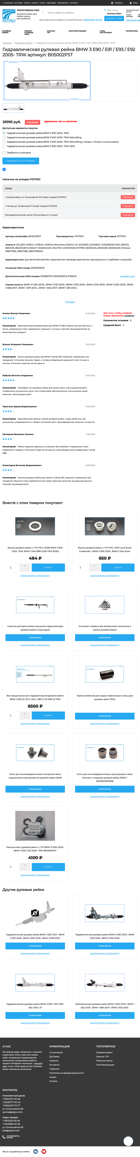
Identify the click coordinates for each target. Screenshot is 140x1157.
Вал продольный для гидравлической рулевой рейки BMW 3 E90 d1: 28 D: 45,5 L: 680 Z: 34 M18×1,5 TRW (35, 697)
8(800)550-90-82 (93, 20)
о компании (8, 3)
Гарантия (54, 1069)
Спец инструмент (106, 32)
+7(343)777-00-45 (11, 1102)
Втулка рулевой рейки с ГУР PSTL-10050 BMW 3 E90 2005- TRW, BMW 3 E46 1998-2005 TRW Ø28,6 (35, 549)
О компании (56, 1052)
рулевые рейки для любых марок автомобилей (27, 16)
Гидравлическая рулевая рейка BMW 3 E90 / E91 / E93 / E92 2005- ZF (35, 1006)
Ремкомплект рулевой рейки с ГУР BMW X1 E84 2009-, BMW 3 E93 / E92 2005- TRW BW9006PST (35, 849)
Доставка (54, 1056)
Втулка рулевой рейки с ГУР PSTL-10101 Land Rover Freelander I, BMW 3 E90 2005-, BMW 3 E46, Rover (105, 549)
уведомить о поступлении (21, 161)
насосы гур (51, 32)
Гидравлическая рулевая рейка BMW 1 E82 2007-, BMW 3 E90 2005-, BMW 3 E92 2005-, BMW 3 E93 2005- (35, 936)
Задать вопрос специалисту (35, 576)
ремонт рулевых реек (29, 32)
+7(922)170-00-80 (11, 1099)
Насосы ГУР (102, 1056)
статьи (42, 3)
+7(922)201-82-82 (11, 1120)
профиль (129, 315)
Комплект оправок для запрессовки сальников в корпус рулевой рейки (105, 628)
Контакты (54, 1064)
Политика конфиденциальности (66, 1073)
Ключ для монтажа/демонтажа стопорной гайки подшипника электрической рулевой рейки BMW (35, 776)
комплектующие (77, 31)
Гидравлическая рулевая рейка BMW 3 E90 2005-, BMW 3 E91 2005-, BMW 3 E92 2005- (104, 936)
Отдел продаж (129, 15)
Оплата (53, 1081)
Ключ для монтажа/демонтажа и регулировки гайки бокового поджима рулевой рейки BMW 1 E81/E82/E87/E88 (105, 777)
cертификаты (62, 3)
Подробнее (35, 638)
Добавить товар (114, 18)
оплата (27, 3)
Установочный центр (132, 11)
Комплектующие (105, 1064)
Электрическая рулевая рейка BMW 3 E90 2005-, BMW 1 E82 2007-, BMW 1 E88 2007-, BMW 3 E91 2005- (104, 1006)
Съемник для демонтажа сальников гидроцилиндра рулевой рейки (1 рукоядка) (35, 628)
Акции (52, 1077)
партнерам (51, 3)
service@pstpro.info (12, 1112)
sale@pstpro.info (10, 1130)
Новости (53, 1060)
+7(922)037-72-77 (11, 1105)
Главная (6, 43)
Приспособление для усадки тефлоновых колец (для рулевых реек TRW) (105, 697)
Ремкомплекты (104, 1060)
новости (34, 3)
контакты (74, 3)
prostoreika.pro (27, 10)
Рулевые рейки (23, 43)
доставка (18, 3)
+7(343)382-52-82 (11, 1124)
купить (48, 568)
